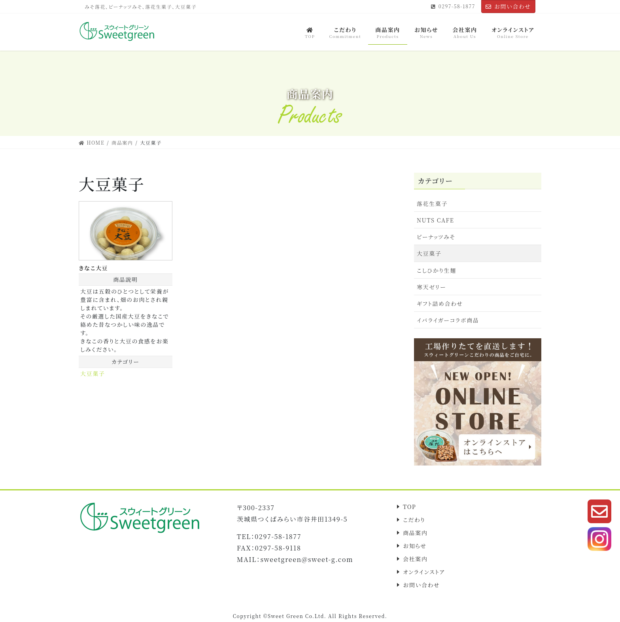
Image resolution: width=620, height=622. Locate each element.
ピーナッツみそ (436, 237)
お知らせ (415, 546)
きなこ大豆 (93, 268)
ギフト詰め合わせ (440, 303)
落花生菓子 (432, 203)
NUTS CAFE (435, 220)
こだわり (414, 520)
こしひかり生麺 (436, 270)
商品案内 (415, 533)
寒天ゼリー (431, 287)
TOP (409, 507)
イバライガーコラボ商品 (448, 320)
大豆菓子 (92, 373)
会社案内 (415, 559)
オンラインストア (424, 572)
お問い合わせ (508, 6)
